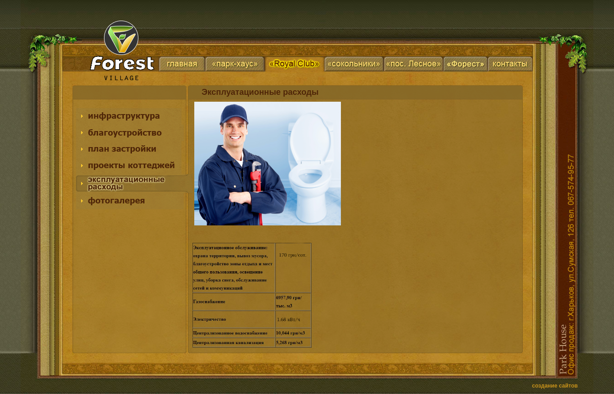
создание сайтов (555, 386)
